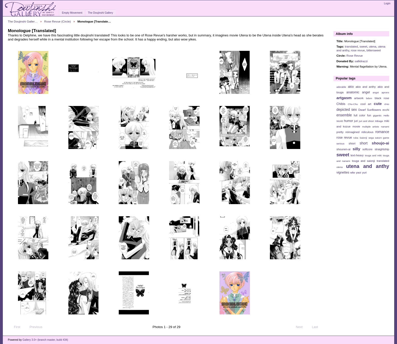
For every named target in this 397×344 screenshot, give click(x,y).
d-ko (386, 104)
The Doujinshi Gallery (100, 12)
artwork (359, 98)
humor (348, 121)
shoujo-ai (380, 143)
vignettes (342, 172)
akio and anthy (365, 86)
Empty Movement (72, 12)
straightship (382, 149)
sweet (363, 46)
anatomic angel (358, 92)
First (14, 327)
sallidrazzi (361, 61)
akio (351, 87)
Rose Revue (354, 55)
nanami (385, 126)
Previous (33, 327)
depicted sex (346, 110)
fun (369, 115)
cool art (365, 103)
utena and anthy (367, 166)
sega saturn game (378, 137)
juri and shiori (366, 121)
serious (340, 143)
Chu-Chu (353, 104)
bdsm (369, 98)
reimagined (352, 132)
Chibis (340, 104)
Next (301, 327)
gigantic (377, 115)
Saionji (363, 137)
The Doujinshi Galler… (23, 21)
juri (356, 120)
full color (359, 115)
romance (382, 132)
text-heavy (357, 155)
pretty (340, 132)
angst (376, 92)
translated (351, 46)
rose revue (358, 50)
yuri (364, 172)
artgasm (344, 98)
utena (372, 46)
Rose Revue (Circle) (57, 21)
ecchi (386, 109)
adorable (341, 86)
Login (387, 3)
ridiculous (367, 132)
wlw (352, 172)
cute (378, 103)
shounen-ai (343, 149)
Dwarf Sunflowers (369, 109)
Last (317, 327)
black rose (382, 98)
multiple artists (370, 126)
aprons (385, 92)
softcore (367, 149)
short (363, 143)
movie (356, 126)
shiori (352, 143)
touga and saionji (363, 160)
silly (356, 149)
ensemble (344, 115)
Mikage (379, 121)
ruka (355, 137)
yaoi (358, 172)
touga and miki (373, 155)
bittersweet (373, 50)
